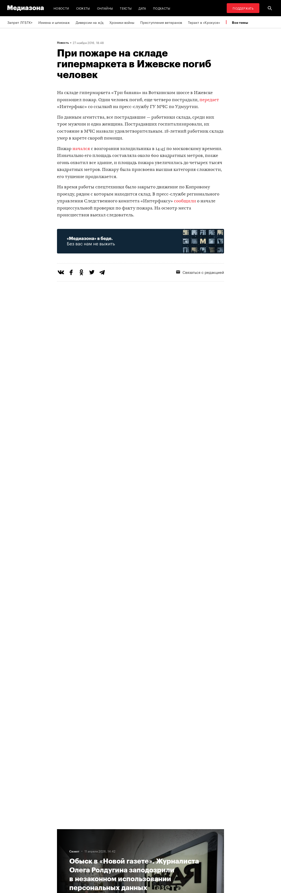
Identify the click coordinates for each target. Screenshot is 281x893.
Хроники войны (121, 22)
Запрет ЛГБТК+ (19, 22)
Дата (142, 8)
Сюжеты (83, 8)
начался (81, 149)
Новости (61, 8)
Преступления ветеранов (161, 22)
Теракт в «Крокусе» (204, 22)
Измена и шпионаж (54, 22)
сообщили (185, 201)
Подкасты (161, 8)
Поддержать (243, 8)
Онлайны (105, 8)
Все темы (240, 22)
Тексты (126, 8)
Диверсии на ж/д (89, 22)
